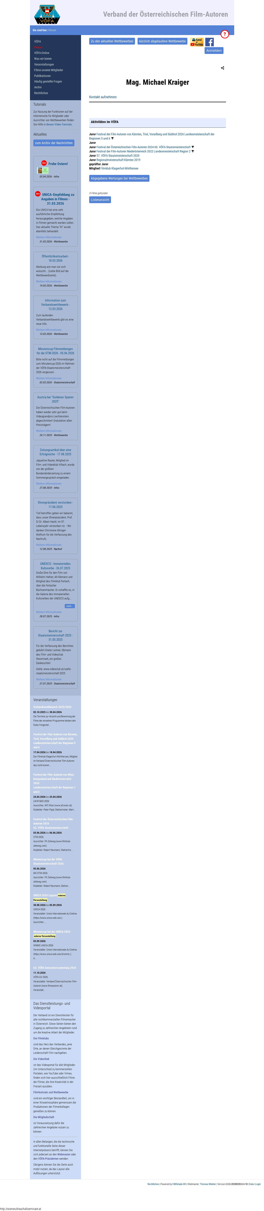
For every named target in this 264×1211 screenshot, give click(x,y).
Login (258, 1184)
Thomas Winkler (208, 1184)
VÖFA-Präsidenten (48, 1158)
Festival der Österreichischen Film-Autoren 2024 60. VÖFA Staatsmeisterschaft (143, 147)
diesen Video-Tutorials (59, 124)
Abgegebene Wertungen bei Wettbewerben (119, 178)
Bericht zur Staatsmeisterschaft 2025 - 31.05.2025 (55, 635)
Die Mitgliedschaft (43, 1117)
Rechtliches (41, 93)
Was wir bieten (43, 58)
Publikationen (42, 76)
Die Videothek (41, 1059)
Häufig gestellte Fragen (48, 81)
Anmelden (214, 50)
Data (251, 1184)
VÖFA (37, 41)
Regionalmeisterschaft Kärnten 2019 (118, 160)
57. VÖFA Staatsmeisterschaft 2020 (118, 155)
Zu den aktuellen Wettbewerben (112, 41)
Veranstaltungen (44, 64)
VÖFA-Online (41, 53)
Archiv (38, 87)
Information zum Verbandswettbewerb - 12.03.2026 (55, 305)
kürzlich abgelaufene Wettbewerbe (162, 41)
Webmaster (63, 1154)
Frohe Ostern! (58, 164)
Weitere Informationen (48, 237)
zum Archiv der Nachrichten (54, 143)
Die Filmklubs (41, 1038)
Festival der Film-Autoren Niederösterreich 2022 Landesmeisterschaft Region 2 (143, 151)
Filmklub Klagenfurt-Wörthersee (119, 168)
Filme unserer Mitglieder (48, 70)
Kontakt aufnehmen (103, 97)
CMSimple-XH (179, 1184)
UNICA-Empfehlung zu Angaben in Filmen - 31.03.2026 (57, 199)
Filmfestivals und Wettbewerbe (50, 1092)
